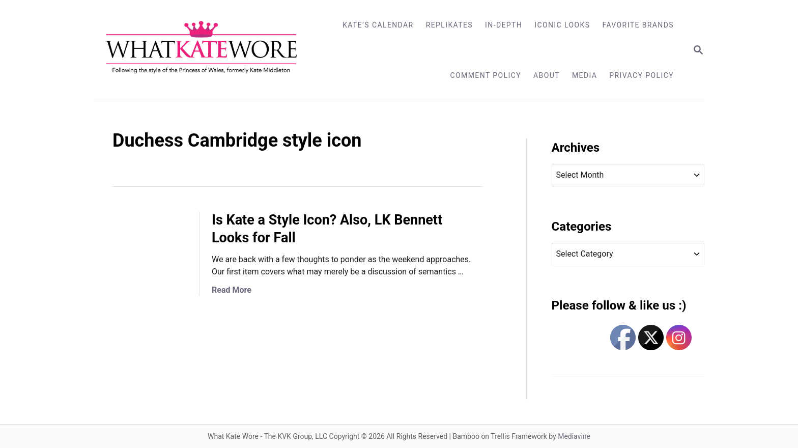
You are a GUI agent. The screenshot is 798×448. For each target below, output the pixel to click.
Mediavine (574, 436)
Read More (231, 290)
